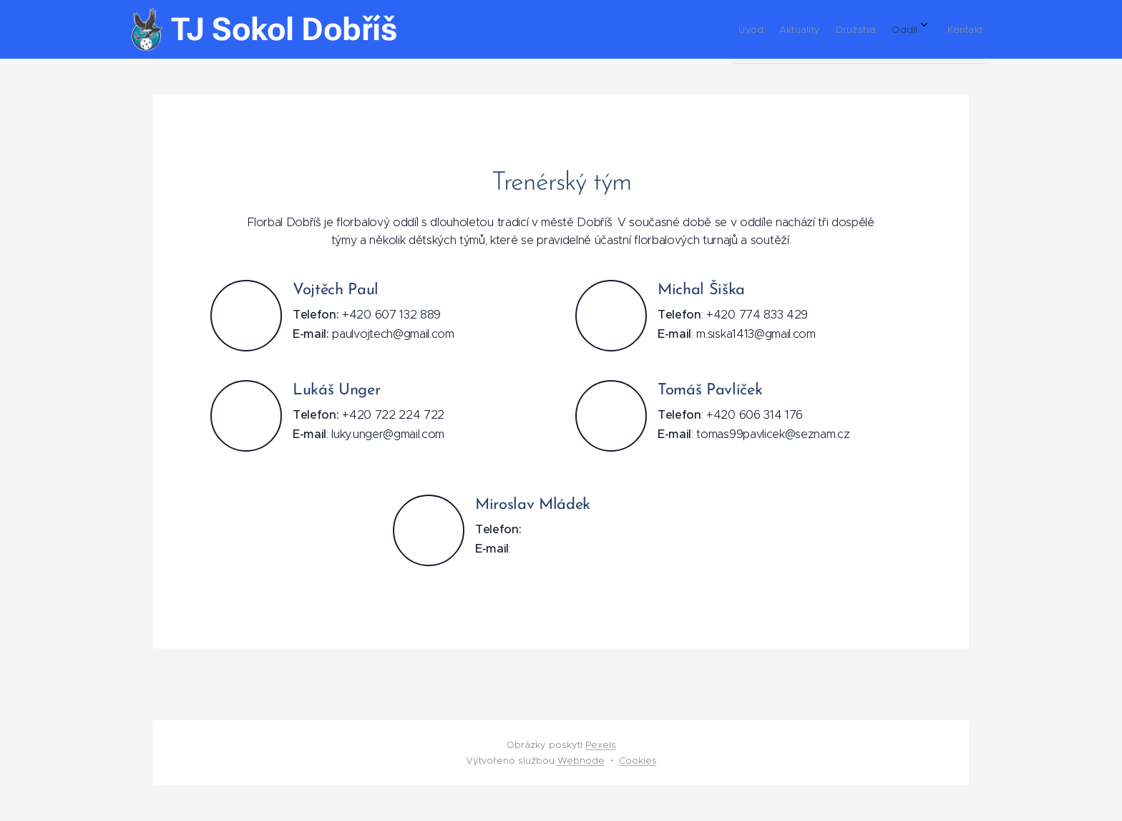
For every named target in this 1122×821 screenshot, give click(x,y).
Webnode (581, 760)
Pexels (600, 745)
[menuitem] (864, 29)
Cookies (638, 760)
